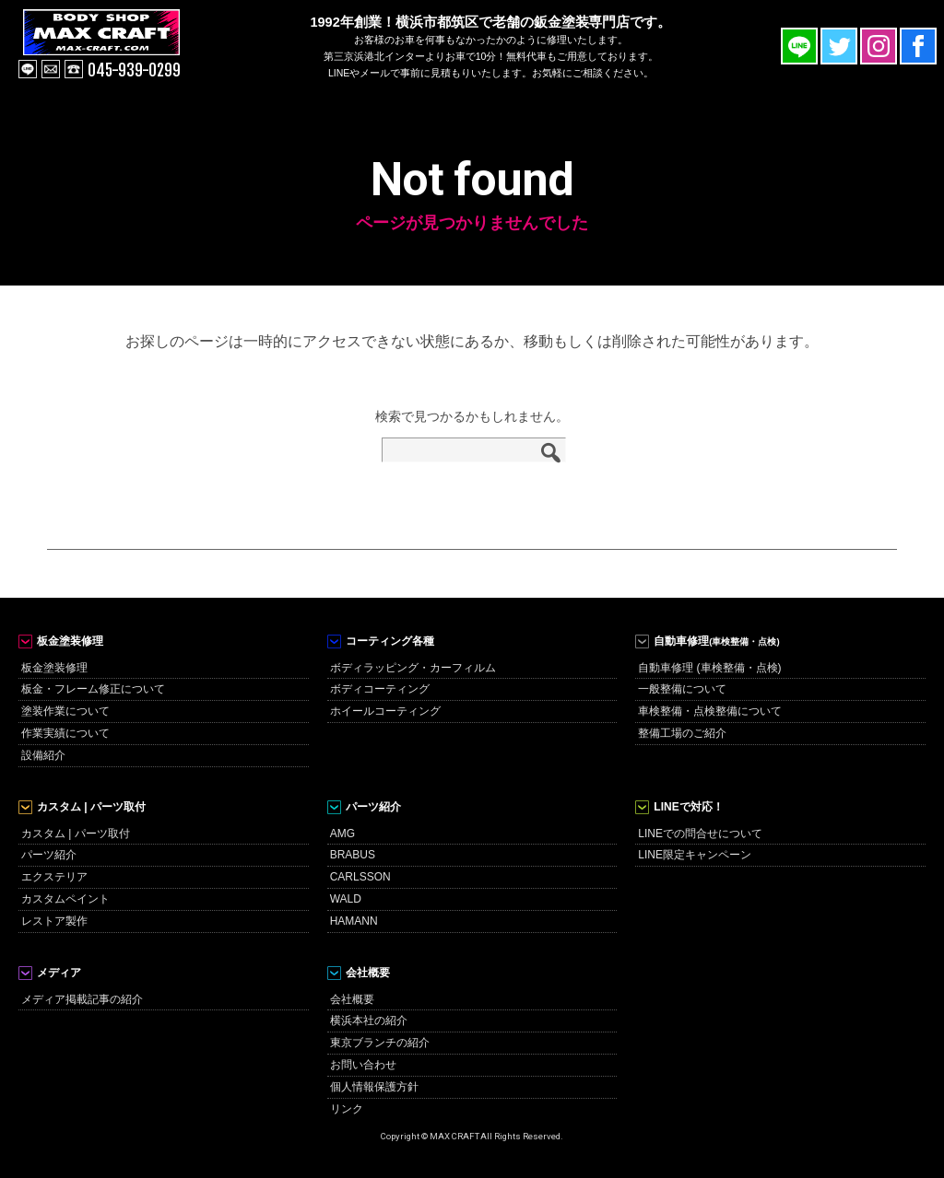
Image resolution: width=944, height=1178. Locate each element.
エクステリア (54, 876)
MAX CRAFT (122, 46)
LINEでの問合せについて (700, 833)
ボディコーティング (380, 688)
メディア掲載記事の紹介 (82, 999)
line (27, 69)
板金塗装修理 (54, 667)
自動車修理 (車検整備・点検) (709, 667)
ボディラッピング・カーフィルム (413, 667)
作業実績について (65, 733)
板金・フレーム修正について (93, 688)
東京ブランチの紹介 (380, 1042)
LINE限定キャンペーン (694, 854)
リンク (346, 1108)
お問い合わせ (363, 1064)
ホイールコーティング (385, 711)
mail (50, 69)
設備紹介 (43, 755)
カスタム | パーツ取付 (75, 833)
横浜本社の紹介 (368, 1020)
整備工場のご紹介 (682, 733)
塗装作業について (65, 711)
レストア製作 (54, 921)
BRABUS (352, 854)
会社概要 (352, 999)
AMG (342, 833)
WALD (345, 898)
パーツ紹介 (49, 854)
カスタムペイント (65, 898)
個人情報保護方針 (374, 1086)
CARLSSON (360, 876)
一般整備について (682, 688)
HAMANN (354, 921)
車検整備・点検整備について (710, 711)
